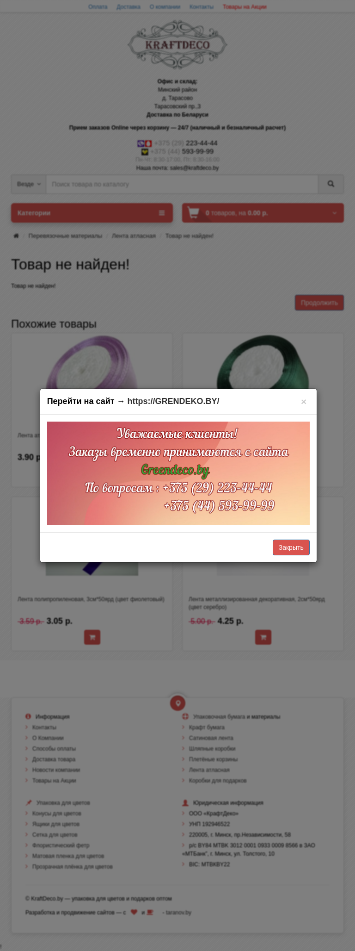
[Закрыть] (304, 401)
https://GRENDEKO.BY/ (174, 401)
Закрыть (291, 547)
